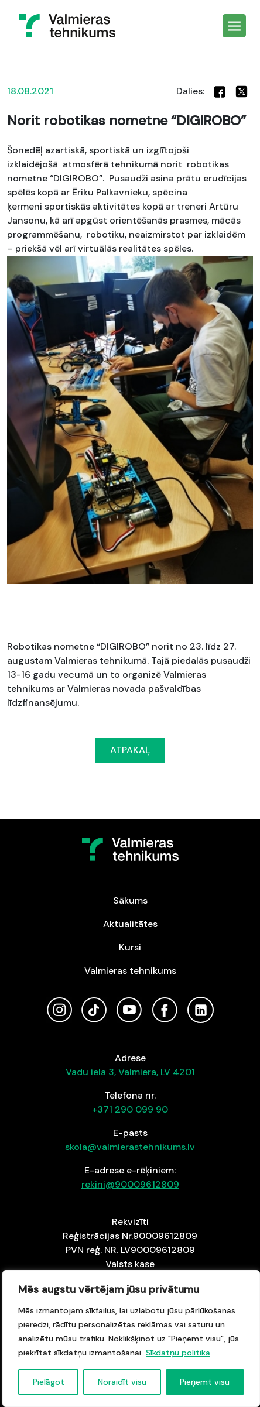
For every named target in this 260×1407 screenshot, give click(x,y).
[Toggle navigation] (234, 25)
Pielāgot (48, 1382)
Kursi (130, 947)
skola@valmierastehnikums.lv (130, 1147)
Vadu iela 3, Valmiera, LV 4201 (130, 1072)
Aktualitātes (130, 924)
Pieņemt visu (205, 1382)
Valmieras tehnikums (130, 971)
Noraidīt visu (122, 1382)
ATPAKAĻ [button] (130, 750)
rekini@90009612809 (130, 1184)
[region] (131, 1338)
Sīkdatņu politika (178, 1352)
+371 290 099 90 (130, 1109)
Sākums (130, 900)
